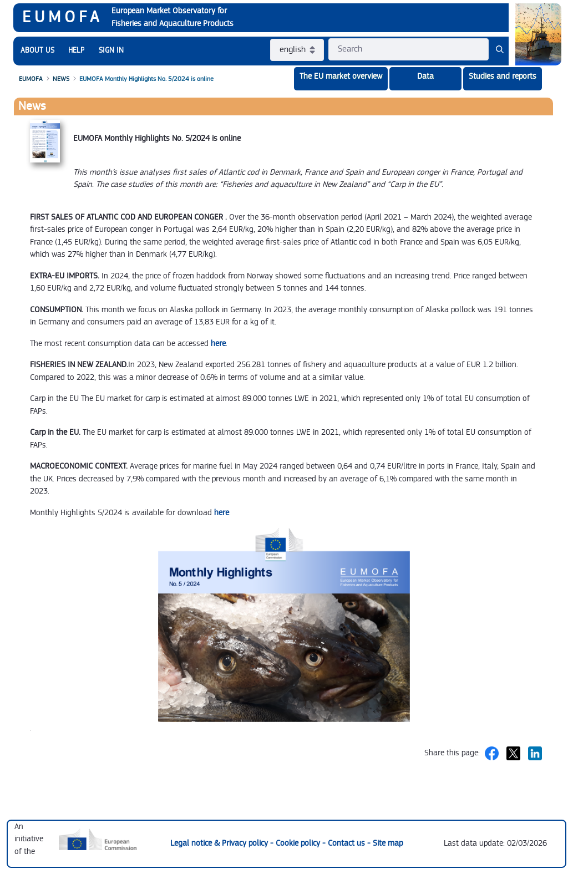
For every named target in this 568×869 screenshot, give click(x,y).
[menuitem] (37, 51)
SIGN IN (111, 50)
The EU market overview (341, 76)
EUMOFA (62, 17)
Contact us (347, 843)
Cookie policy (299, 843)
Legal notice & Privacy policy (220, 843)
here (218, 343)
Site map (388, 843)
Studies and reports (502, 76)
